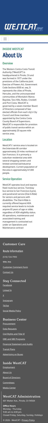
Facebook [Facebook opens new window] (7, 285)
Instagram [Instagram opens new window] (8, 300)
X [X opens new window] (3, 295)
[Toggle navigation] (5, 38)
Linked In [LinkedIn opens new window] (7, 290)
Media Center (9, 387)
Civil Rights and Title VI (14, 334)
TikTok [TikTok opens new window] (6, 305)
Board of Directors (11, 377)
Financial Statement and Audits (18, 344)
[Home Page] (24, 27)
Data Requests (10, 328)
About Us (7, 372)
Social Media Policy (12, 310)
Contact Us (8, 272)
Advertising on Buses (13, 354)
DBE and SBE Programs (14, 339)
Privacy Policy (28, 420)
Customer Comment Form (15, 267)
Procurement (9, 323)
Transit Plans (9, 349)
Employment (9, 367)
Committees (8, 382)
